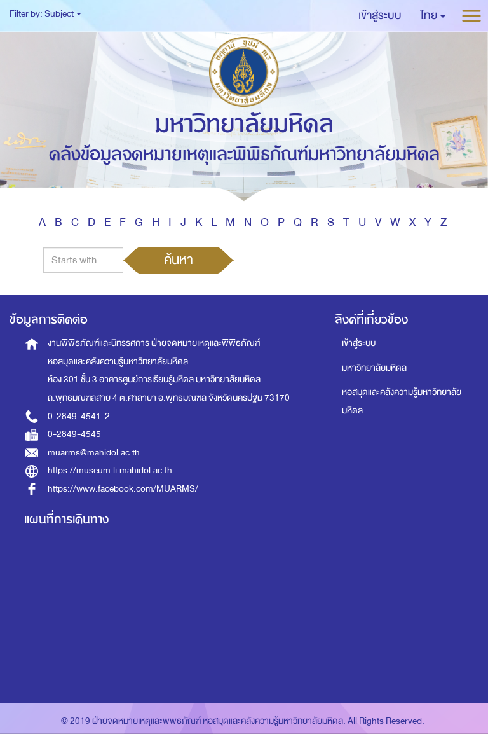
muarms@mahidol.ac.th (94, 452)
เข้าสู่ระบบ (359, 343)
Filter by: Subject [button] (45, 14)
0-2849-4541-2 (79, 416)
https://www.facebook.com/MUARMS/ (123, 489)
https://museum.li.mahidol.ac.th (110, 470)
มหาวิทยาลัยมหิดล (374, 368)
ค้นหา (178, 259)
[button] (433, 16)
